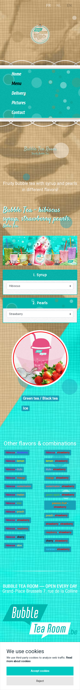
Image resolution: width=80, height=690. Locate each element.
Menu (16, 83)
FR (48, 5)
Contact (18, 112)
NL (58, 5)
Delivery (18, 93)
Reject (40, 681)
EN (69, 5)
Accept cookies (40, 671)
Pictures (18, 103)
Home (16, 74)
